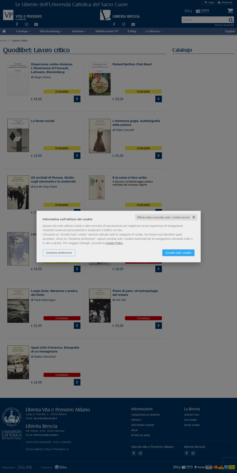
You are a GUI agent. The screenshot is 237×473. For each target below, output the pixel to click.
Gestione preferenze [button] (59, 252)
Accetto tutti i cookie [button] (178, 252)
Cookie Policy (114, 243)
